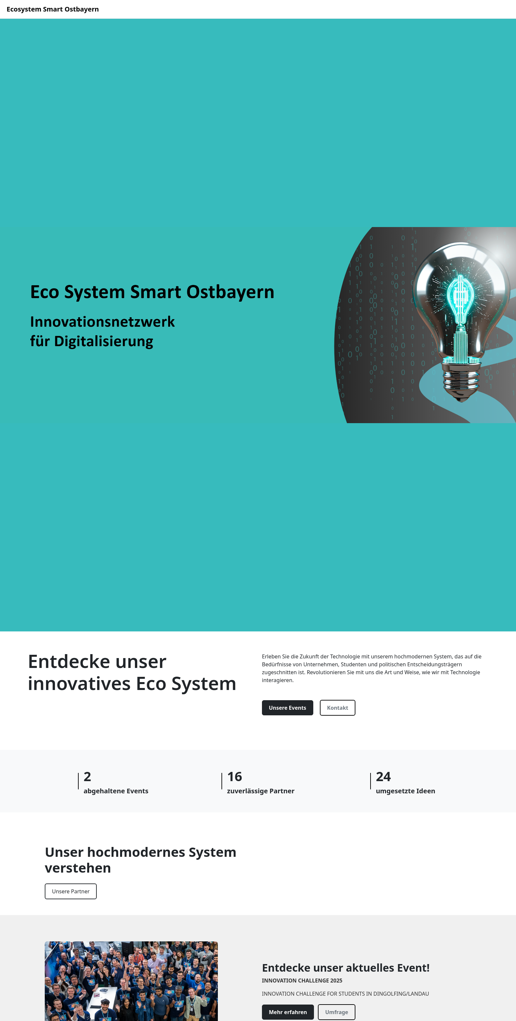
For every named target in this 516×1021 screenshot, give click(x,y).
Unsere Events (287, 707)
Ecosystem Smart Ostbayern (53, 9)
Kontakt (337, 707)
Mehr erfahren (288, 1012)
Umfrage (336, 1012)
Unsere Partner (71, 891)
